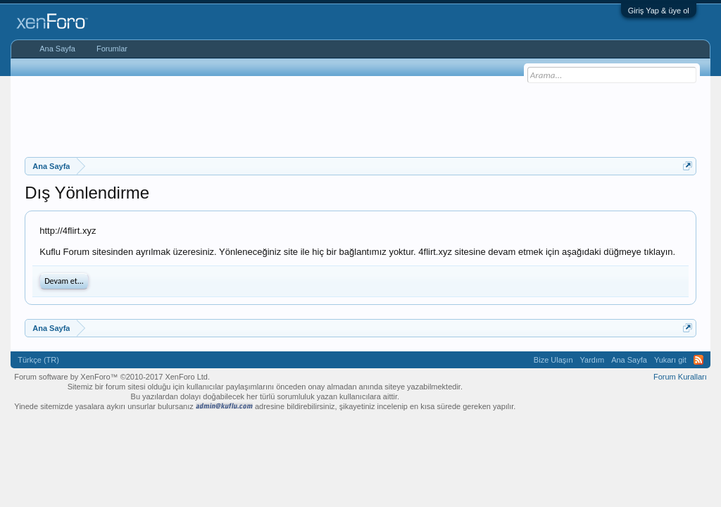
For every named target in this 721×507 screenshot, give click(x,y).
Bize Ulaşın (553, 360)
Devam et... (64, 281)
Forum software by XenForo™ (112, 377)
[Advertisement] (360, 114)
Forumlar (111, 48)
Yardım (592, 360)
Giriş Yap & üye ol (658, 10)
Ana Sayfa (57, 48)
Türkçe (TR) (38, 360)
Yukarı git (670, 360)
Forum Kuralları (680, 377)
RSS (698, 360)
